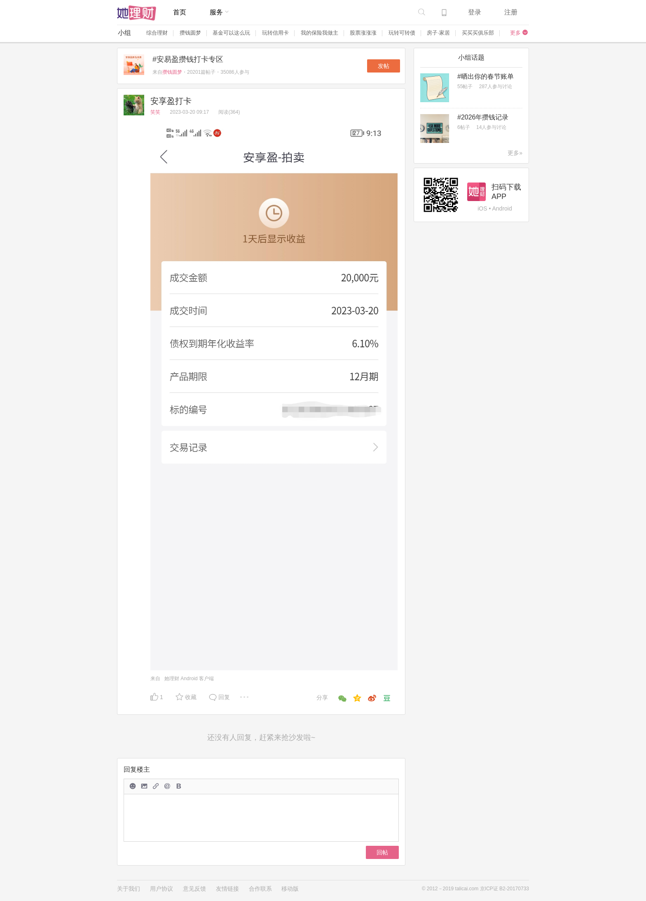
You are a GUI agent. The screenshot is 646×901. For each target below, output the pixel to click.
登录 (474, 12)
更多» (515, 153)
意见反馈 (194, 888)
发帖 (383, 66)
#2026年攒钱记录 (483, 117)
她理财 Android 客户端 (189, 678)
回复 (224, 697)
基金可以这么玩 (231, 33)
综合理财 (157, 33)
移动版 (290, 888)
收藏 (191, 697)
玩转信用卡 (275, 33)
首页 (179, 12)
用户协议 (161, 888)
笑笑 (156, 112)
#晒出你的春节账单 (485, 76)
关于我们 (128, 888)
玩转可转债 (402, 33)
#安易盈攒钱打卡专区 (187, 59)
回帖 (382, 852)
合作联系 (260, 888)
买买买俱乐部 (478, 33)
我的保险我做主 (319, 33)
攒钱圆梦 (190, 33)
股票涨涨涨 (363, 33)
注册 (510, 12)
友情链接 (227, 888)
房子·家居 (438, 33)
